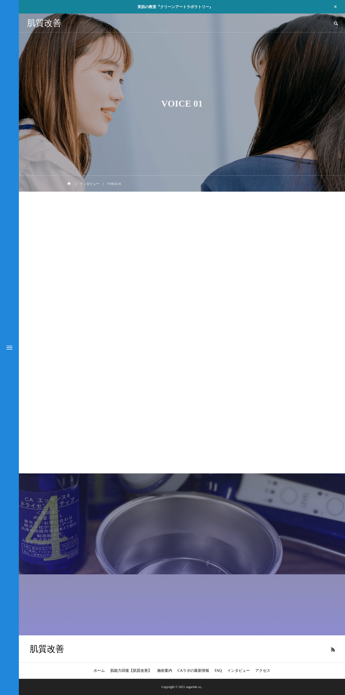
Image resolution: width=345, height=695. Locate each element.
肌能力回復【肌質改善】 (131, 671)
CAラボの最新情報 (193, 671)
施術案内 (164, 671)
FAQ (218, 671)
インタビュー (238, 671)
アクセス (262, 671)
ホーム (99, 671)
